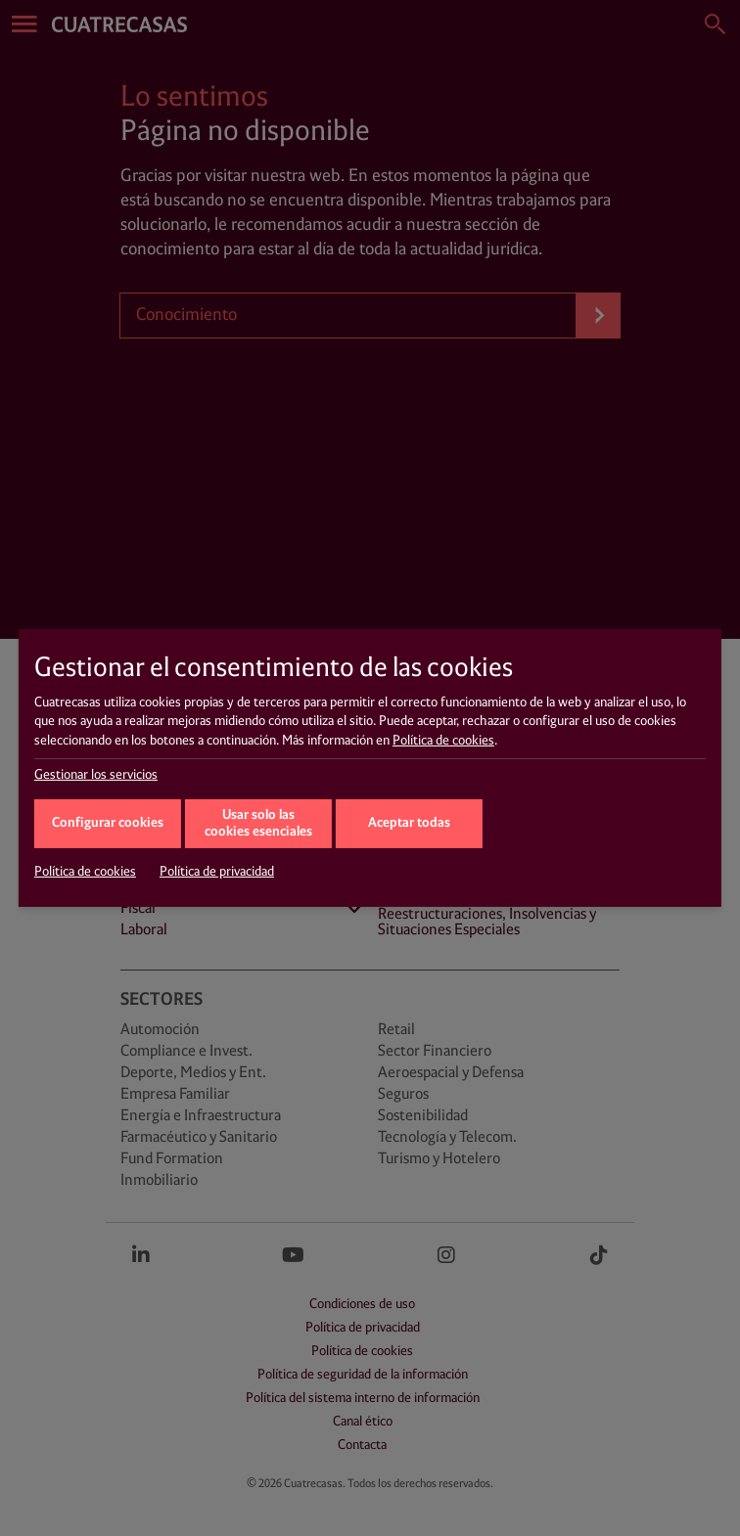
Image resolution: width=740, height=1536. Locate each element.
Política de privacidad (217, 872)
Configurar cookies (107, 823)
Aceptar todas (409, 823)
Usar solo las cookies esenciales (258, 823)
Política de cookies (443, 740)
